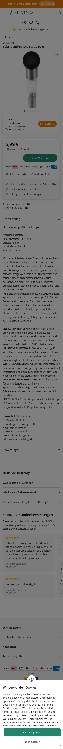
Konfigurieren (32, 741)
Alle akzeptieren (32, 732)
